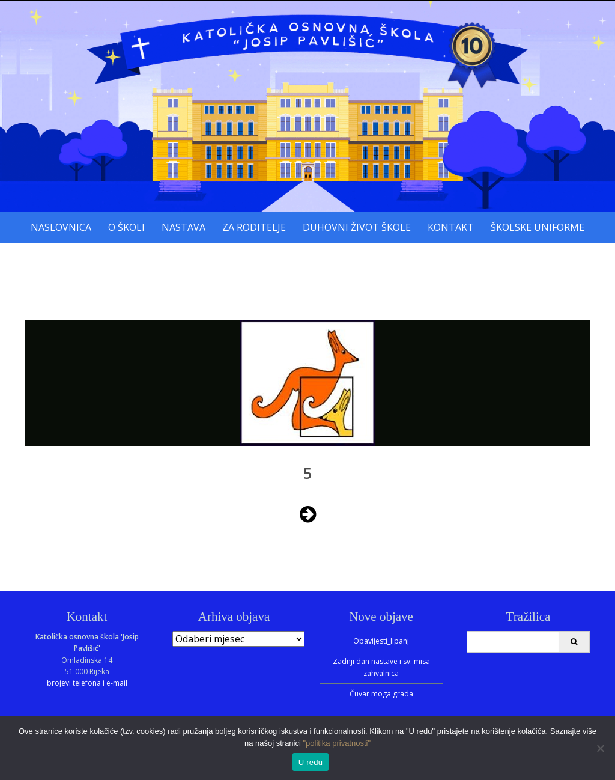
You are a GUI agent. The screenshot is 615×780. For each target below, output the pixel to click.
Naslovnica (61, 227)
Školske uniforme (537, 227)
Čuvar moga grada (381, 694)
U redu (310, 762)
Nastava (183, 227)
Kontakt (451, 227)
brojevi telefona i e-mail (87, 683)
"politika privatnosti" (337, 743)
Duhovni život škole (357, 227)
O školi (126, 227)
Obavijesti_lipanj (381, 641)
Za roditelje (254, 227)
